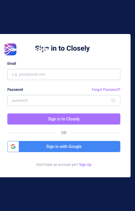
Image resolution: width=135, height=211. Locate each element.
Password (15, 90)
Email (11, 64)
